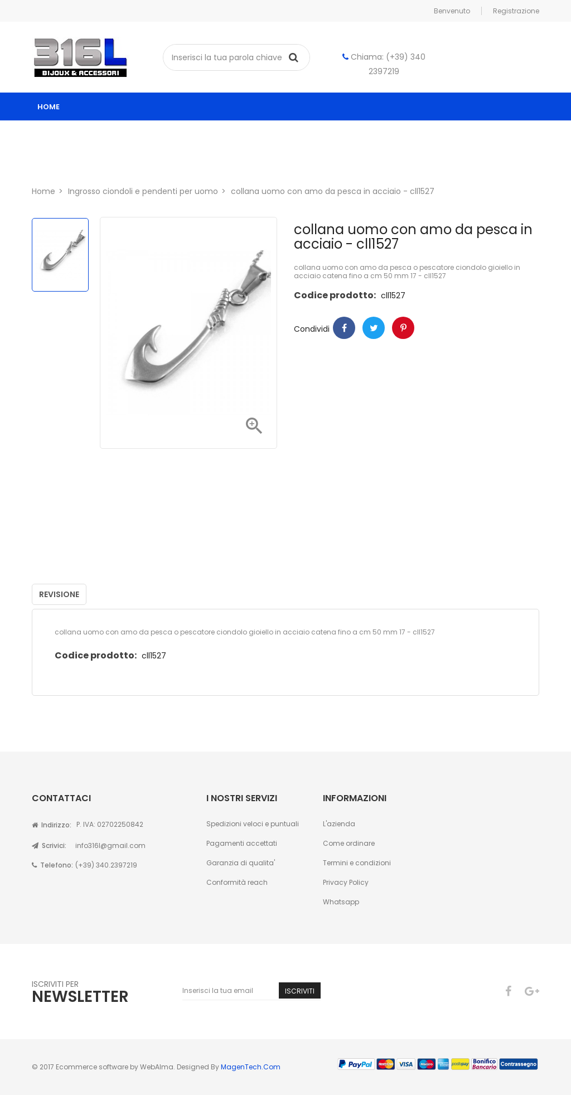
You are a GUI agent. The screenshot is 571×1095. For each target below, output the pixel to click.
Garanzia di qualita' (240, 863)
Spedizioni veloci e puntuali (252, 823)
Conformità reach (237, 882)
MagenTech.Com (250, 1067)
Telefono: (52, 865)
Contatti (133, 162)
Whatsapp (341, 902)
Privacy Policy (346, 882)
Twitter (373, 328)
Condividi (344, 328)
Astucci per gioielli (447, 134)
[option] (60, 255)
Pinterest (403, 328)
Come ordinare (349, 843)
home (48, 106)
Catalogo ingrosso (91, 134)
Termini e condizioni (357, 863)
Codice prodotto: (335, 295)
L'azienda (339, 823)
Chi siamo (69, 162)
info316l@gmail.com (110, 845)
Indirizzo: (51, 825)
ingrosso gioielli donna (209, 134)
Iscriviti (299, 991)
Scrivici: (49, 845)
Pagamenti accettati (241, 843)
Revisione (59, 594)
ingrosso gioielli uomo (333, 134)
